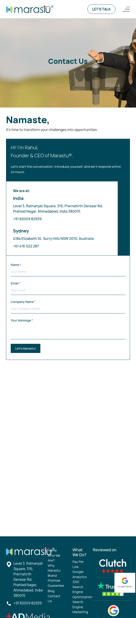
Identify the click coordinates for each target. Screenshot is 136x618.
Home (52, 550)
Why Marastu (54, 568)
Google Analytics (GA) (79, 576)
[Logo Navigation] (126, 9)
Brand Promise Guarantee (56, 580)
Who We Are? (54, 558)
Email (68, 288)
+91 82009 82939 (27, 218)
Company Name (68, 306)
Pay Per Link (78, 564)
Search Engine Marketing (80, 606)
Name (68, 269)
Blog (51, 591)
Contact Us (54, 598)
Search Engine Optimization (82, 592)
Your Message (68, 328)
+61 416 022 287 (26, 246)
